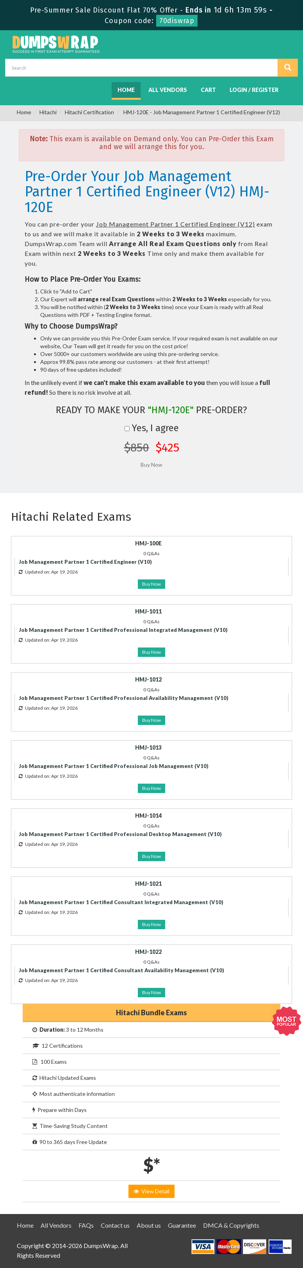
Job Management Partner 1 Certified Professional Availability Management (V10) (123, 698)
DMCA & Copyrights (231, 1225)
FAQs (86, 1225)
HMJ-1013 (148, 747)
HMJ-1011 (148, 611)
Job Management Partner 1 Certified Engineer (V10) (85, 562)
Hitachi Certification (89, 112)
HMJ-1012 (148, 679)
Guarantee (182, 1225)
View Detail (151, 1191)
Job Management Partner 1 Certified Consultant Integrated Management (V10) (121, 902)
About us (149, 1225)
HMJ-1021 (148, 883)
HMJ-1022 (148, 951)
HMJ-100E (148, 543)
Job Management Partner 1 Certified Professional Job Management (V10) (114, 766)
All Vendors (167, 89)
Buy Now (151, 584)
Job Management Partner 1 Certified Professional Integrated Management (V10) (123, 630)
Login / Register (254, 89)
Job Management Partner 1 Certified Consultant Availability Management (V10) (121, 970)
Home (126, 89)
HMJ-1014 (148, 815)
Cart (208, 89)
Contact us (115, 1225)
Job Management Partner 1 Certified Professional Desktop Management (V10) (120, 834)
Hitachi (48, 112)
